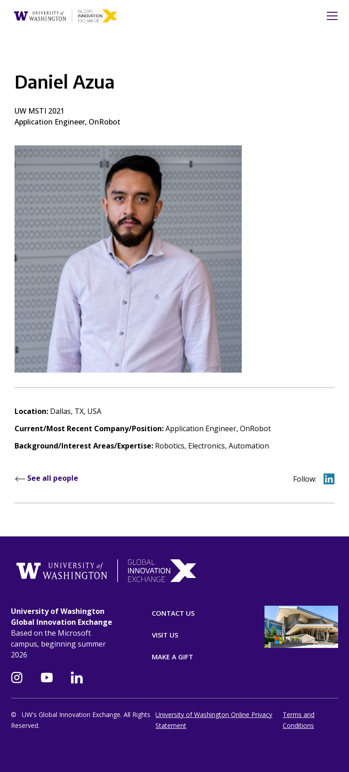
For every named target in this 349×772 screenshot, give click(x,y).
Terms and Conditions (298, 720)
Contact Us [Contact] (173, 613)
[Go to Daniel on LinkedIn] (329, 478)
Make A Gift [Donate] (172, 656)
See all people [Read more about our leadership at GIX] (46, 478)
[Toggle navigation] (329, 16)
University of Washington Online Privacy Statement (213, 720)
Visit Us (165, 634)
